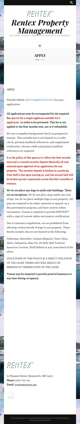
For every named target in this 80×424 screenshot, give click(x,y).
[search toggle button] (71, 3)
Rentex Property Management (40, 26)
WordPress (46, 420)
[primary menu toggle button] (40, 46)
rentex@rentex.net (26, 384)
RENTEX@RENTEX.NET (39, 99)
